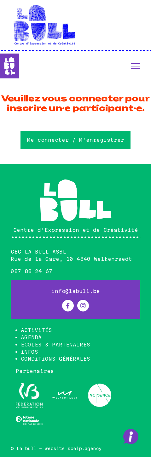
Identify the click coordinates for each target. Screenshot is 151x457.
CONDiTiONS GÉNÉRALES (55, 359)
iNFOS (29, 352)
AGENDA (31, 337)
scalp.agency (84, 448)
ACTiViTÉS (36, 330)
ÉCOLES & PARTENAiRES (55, 344)
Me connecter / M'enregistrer (75, 140)
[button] (135, 66)
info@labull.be (75, 291)
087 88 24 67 (31, 271)
